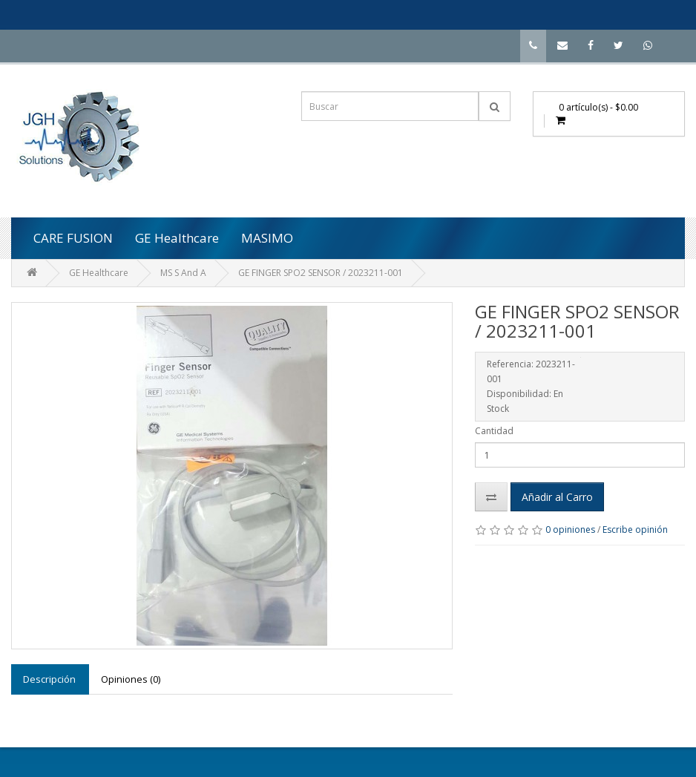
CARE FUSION (73, 237)
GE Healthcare (177, 237)
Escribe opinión (635, 529)
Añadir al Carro (557, 497)
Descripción (49, 679)
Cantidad (494, 430)
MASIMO (267, 237)
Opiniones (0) (130, 679)
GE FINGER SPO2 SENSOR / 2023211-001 (320, 272)
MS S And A (183, 272)
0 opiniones (570, 529)
